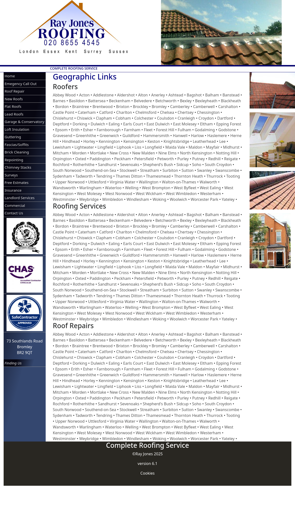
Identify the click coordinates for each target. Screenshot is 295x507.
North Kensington (196, 153)
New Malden (143, 153)
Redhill (214, 158)
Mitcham (61, 153)
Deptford (61, 124)
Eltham (206, 124)
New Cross (119, 153)
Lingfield (105, 147)
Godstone (227, 129)
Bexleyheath (206, 100)
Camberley (180, 106)
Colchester (144, 118)
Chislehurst (63, 118)
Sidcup (182, 164)
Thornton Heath (188, 176)
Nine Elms (167, 153)
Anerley (158, 95)
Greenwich (109, 135)
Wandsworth (64, 187)
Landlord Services (20, 197)
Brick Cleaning (17, 152)
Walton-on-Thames (179, 182)
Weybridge (89, 199)
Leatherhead (204, 141)
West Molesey (89, 193)
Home (10, 75)
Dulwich (98, 124)
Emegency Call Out (20, 83)
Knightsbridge (176, 141)
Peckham (122, 158)
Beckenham (119, 100)
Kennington (109, 141)
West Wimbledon (181, 193)
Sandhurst (107, 164)
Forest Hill (165, 129)
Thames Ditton (129, 176)
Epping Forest (228, 124)
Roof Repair (14, 91)
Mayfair (213, 147)
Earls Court (133, 124)
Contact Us (14, 212)
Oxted (80, 158)
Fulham (184, 129)
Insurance (13, 190)
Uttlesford (97, 182)
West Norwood (118, 193)
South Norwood (67, 170)
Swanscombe (227, 170)
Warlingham (90, 187)
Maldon (195, 147)
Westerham (210, 193)
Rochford (61, 164)
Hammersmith (156, 135)
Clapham (104, 118)
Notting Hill (226, 153)
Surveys (11, 175)
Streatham (149, 170)
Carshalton (228, 106)
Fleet (148, 129)
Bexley (186, 100)
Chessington (208, 112)
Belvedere (143, 100)
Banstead (231, 95)
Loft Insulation (17, 129)
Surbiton (170, 170)
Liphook (124, 147)
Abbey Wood (64, 95)
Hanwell (180, 135)
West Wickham (149, 193)
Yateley (228, 199)
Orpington (62, 158)
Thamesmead (158, 176)
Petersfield (144, 158)
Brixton (122, 106)
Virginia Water (122, 182)
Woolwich (178, 199)
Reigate (231, 158)
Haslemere (217, 135)
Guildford (131, 135)
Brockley (140, 106)
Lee (222, 141)
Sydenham (62, 176)
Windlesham (138, 199)
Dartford (225, 118)
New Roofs (14, 98)
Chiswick (85, 118)
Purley (183, 158)
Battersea (96, 100)
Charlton (124, 112)
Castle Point (63, 112)
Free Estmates (17, 182)
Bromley (159, 106)
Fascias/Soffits (17, 144)
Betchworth (165, 100)
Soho (196, 164)
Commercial (15, 205)
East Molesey (184, 124)
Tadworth (84, 176)
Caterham (87, 112)
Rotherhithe (83, 164)
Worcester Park (204, 199)
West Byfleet (185, 187)
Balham (212, 95)
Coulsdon (165, 118)
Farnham (132, 129)
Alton (143, 95)
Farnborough (109, 129)
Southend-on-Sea (100, 170)
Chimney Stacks (18, 167)
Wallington (148, 182)
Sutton (187, 170)
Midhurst (231, 147)
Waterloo (113, 187)
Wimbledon (112, 199)
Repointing (14, 159)
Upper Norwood (70, 182)
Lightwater (84, 147)
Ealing (114, 124)
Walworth (208, 182)
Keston (154, 141)
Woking (159, 199)
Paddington (100, 158)
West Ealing (210, 187)
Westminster (64, 199)
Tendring (104, 176)
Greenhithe (86, 135)
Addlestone (103, 95)
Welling (131, 187)
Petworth (165, 158)
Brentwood (103, 106)
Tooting (233, 176)
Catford (106, 112)
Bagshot (194, 95)
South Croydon (218, 164)
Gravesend (62, 135)
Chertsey (186, 112)
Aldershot (126, 95)
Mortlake (98, 153)
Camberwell (204, 106)
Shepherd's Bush (158, 164)
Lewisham (62, 147)
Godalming (205, 129)
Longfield (153, 147)
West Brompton (156, 187)
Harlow (197, 135)
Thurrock (215, 176)
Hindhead (71, 141)
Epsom (61, 129)
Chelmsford (145, 112)
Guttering (13, 136)
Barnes (59, 100)
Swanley (204, 170)
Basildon (77, 100)
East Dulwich (158, 124)
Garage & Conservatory (24, 121)
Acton (84, 95)
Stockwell (128, 170)
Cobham (123, 118)
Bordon (62, 106)
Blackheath (231, 100)
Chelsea (167, 112)
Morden (79, 153)
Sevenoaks (129, 164)
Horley (89, 141)
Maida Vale (175, 147)
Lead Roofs (14, 114)
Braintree (80, 106)
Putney (198, 158)
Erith (75, 129)
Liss (138, 147)
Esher (88, 129)
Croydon (206, 118)
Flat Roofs (13, 106)
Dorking (79, 124)
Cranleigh (186, 118)
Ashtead (175, 95)
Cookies (147, 473)
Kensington (133, 141)
